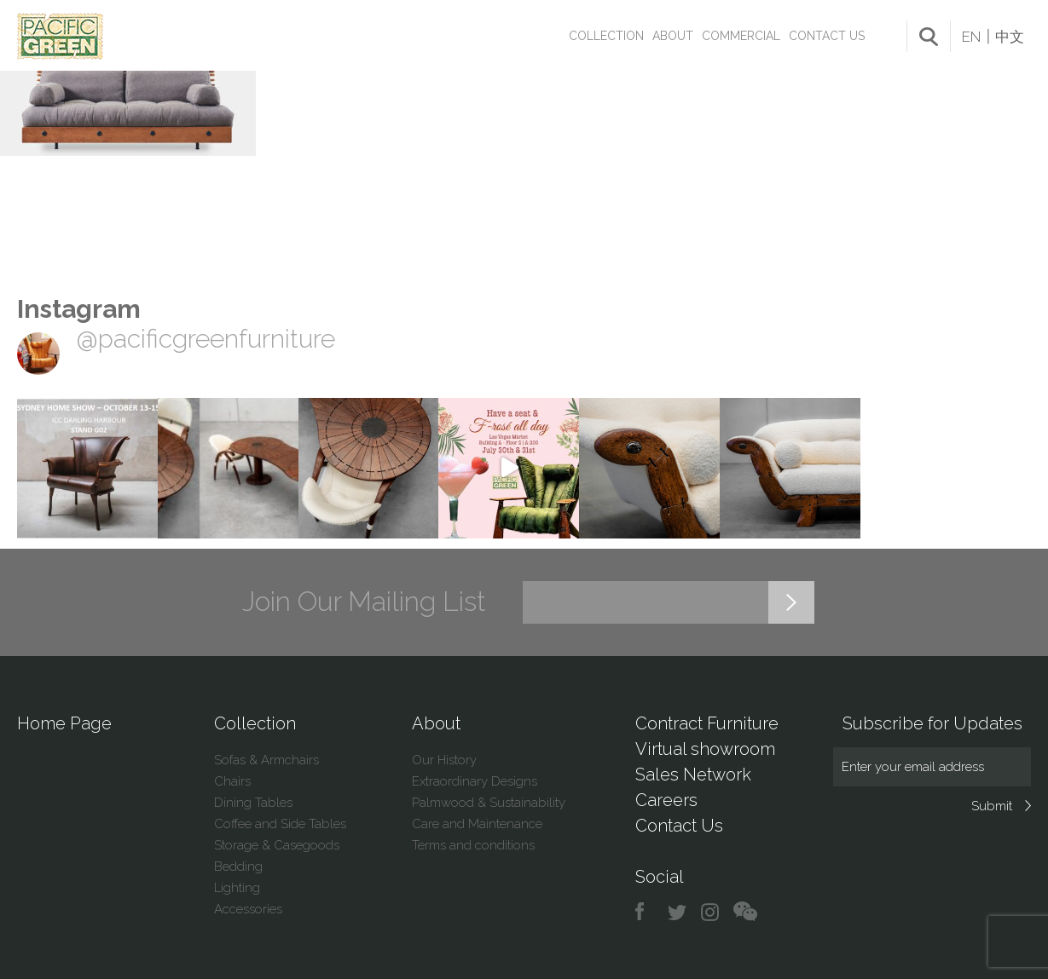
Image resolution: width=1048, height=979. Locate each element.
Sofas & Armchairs (266, 760)
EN (971, 36)
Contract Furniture (707, 723)
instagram (710, 912)
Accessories (248, 909)
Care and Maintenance (477, 824)
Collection (606, 36)
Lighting (237, 887)
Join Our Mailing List (364, 601)
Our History (444, 760)
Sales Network (693, 774)
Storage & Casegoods (276, 845)
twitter (678, 912)
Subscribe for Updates (932, 723)
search (928, 36)
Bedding (238, 866)
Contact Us (827, 36)
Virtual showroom (705, 749)
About (672, 36)
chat (745, 912)
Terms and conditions (473, 845)
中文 (1009, 36)
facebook (646, 912)
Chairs (232, 781)
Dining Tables (253, 802)
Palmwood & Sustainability (488, 802)
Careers (666, 800)
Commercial (741, 36)
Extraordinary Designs (474, 781)
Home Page (64, 723)
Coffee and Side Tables (280, 824)
